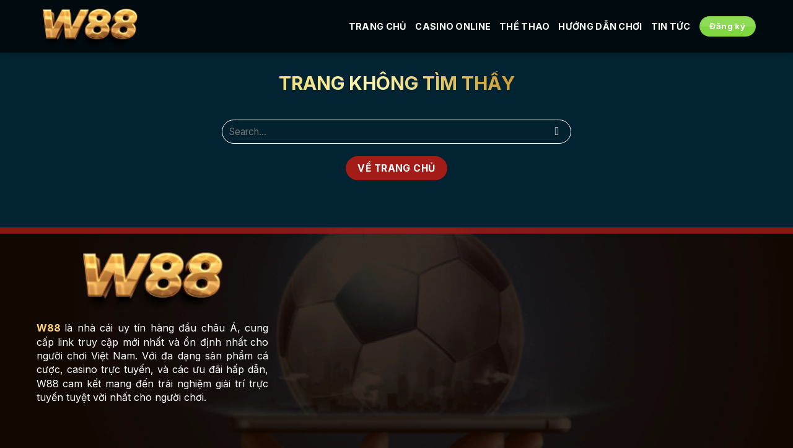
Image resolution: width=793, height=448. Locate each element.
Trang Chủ (378, 26)
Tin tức (671, 26)
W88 (49, 328)
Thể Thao (524, 26)
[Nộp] (557, 132)
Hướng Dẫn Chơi (600, 26)
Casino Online (453, 26)
